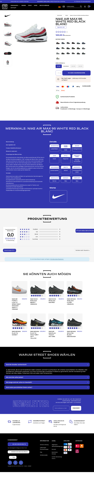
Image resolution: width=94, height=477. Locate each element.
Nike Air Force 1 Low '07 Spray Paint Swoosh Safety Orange (16, 304)
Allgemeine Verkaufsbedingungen (57, 445)
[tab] (47, 365)
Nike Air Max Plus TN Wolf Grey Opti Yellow (34, 335)
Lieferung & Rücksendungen (44, 448)
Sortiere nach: (79, 250)
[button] (18, 444)
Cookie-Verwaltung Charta (57, 457)
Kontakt (54, 449)
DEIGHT (29, 466)
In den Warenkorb (76, 73)
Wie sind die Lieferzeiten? (14, 377)
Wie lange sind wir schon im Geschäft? (19, 382)
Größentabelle (86, 86)
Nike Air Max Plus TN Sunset (16, 333)
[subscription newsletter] (64, 7)
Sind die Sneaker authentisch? (16, 364)
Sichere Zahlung (44, 444)
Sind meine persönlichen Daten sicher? (19, 387)
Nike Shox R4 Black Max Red (52, 300)
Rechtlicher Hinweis (55, 453)
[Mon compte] (85, 6)
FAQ (41, 452)
